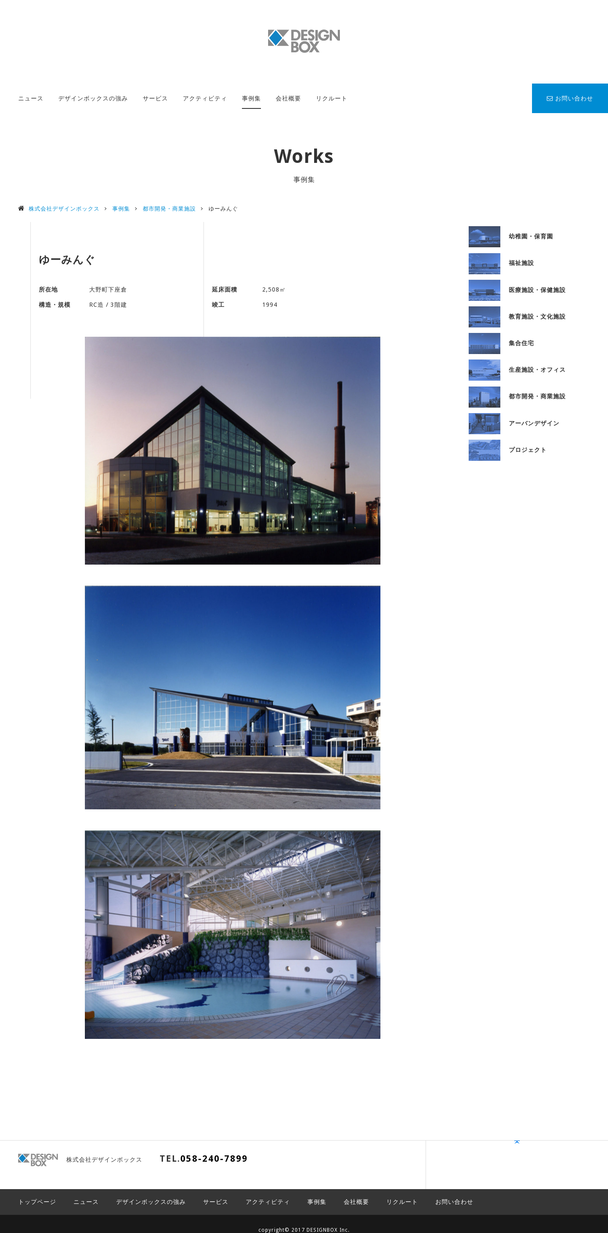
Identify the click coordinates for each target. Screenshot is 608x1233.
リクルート (331, 98)
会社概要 (288, 98)
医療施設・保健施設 (517, 290)
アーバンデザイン (514, 423)
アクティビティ (205, 98)
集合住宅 (501, 343)
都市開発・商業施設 (517, 396)
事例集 (251, 98)
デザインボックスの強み (93, 98)
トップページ (37, 1189)
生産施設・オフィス (517, 369)
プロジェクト (508, 449)
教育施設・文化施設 (517, 316)
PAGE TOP (564, 1163)
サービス (155, 98)
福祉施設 (501, 263)
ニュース (30, 98)
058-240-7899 (214, 1158)
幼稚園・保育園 (511, 236)
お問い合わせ (570, 98)
